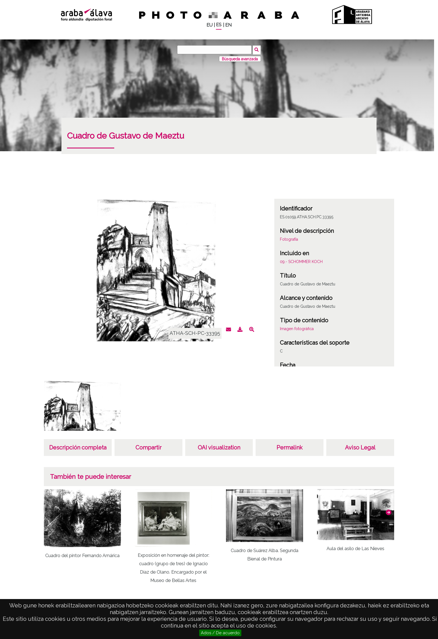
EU (209, 25)
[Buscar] (215, 49)
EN (228, 25)
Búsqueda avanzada (240, 58)
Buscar (257, 49)
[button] (388, 512)
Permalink (290, 447)
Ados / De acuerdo (220, 632)
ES (219, 24)
